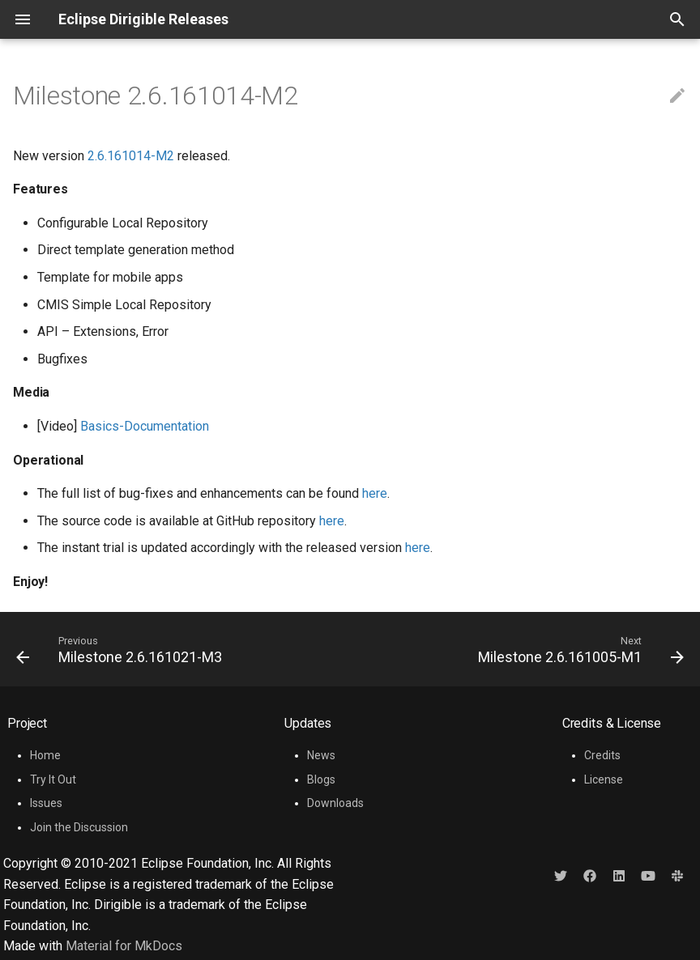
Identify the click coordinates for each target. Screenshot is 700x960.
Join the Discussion (79, 827)
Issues (46, 802)
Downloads (335, 802)
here (374, 493)
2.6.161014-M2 (131, 156)
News (321, 755)
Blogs (321, 779)
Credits (602, 755)
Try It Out (53, 779)
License (603, 779)
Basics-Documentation (144, 426)
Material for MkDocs (124, 946)
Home (45, 755)
